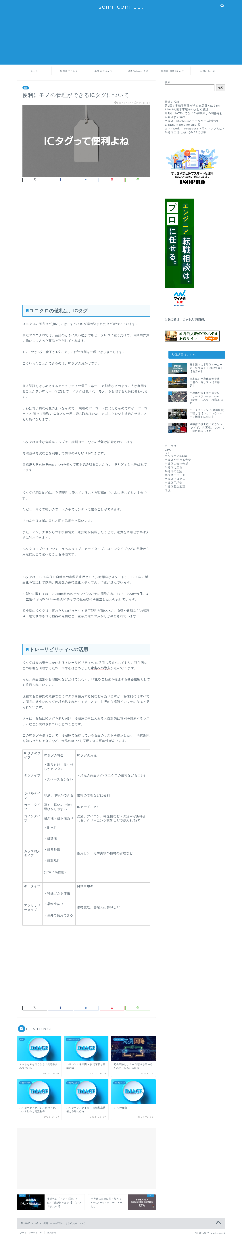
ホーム (34, 71)
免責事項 (51, 1233)
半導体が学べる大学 (178, 459)
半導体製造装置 (175, 486)
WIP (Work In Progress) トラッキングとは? (194, 128)
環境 (168, 490)
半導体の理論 (173, 471)
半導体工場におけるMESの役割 (185, 132)
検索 (168, 82)
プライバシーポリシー (31, 1233)
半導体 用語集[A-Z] (173, 71)
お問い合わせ (207, 71)
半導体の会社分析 (138, 71)
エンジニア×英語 (176, 455)
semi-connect (121, 6)
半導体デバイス (103, 71)
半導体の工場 (173, 467)
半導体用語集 (173, 482)
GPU (168, 449)
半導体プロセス (69, 71)
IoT (25, 88)
